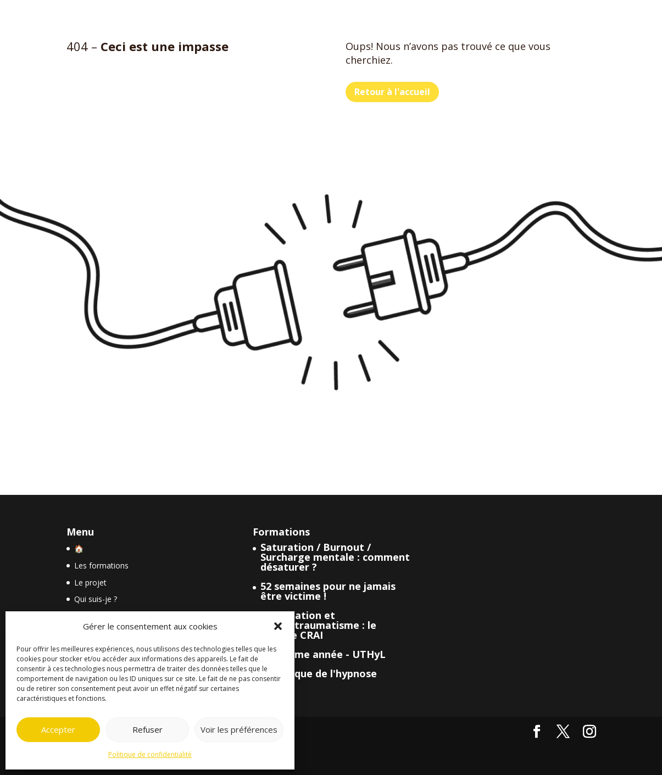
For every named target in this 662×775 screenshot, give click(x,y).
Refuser (147, 729)
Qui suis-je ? (95, 599)
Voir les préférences (239, 729)
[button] (277, 626)
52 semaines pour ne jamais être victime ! (328, 591)
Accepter (58, 729)
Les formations (101, 565)
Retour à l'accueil (392, 92)
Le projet (90, 582)
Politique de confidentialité (150, 754)
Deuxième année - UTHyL (323, 654)
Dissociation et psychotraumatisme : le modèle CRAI (318, 625)
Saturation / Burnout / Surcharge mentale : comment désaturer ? (335, 556)
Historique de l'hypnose (318, 673)
